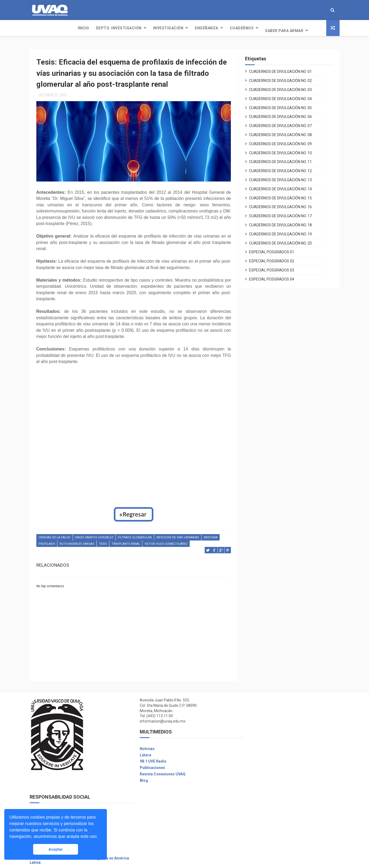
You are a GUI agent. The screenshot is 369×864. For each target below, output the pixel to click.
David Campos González (94, 534)
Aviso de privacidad (257, 739)
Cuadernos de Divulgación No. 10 (285, 150)
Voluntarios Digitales (259, 714)
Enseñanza (162, 28)
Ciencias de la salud (54, 534)
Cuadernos (197, 28)
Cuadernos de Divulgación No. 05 (285, 105)
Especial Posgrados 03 (276, 268)
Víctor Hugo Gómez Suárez (166, 540)
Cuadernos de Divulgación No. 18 (285, 222)
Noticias (142, 745)
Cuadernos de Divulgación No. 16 (285, 204)
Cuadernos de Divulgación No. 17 (285, 213)
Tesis (103, 540)
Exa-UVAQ (249, 835)
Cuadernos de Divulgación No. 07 (285, 123)
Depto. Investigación (74, 28)
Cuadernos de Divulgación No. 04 (285, 96)
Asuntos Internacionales (261, 829)
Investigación (123, 28)
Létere (140, 752)
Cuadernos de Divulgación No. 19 (285, 231)
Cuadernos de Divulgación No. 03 (285, 87)
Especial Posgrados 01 (276, 249)
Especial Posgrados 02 (276, 259)
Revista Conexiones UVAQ (158, 771)
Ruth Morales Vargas (77, 540)
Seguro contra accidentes (263, 822)
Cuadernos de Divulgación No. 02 (285, 78)
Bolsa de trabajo (254, 810)
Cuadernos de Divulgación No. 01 (285, 69)
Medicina (210, 534)
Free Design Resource (206, 857)
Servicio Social (253, 804)
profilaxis (46, 540)
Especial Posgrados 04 (276, 276)
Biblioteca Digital (255, 816)
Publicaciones (147, 764)
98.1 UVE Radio (148, 758)
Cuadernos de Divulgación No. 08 (285, 132)
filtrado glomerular (135, 534)
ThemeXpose (174, 857)
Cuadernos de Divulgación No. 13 (285, 177)
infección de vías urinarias (177, 534)
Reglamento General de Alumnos (269, 746)
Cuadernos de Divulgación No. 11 (285, 159)
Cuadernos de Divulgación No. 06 (285, 114)
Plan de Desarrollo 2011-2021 (266, 752)
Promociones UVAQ (257, 842)
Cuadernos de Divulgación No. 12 (285, 168)
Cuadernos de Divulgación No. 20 (285, 240)
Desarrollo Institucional (261, 733)
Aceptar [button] (55, 849)
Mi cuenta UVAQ (254, 797)
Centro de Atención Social (263, 727)
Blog (139, 777)
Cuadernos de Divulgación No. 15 (285, 195)
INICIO (38, 28)
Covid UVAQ (250, 720)
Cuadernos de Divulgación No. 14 (285, 186)
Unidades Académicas (260, 791)
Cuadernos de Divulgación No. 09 (285, 141)
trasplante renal (125, 540)
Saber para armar (239, 28)
